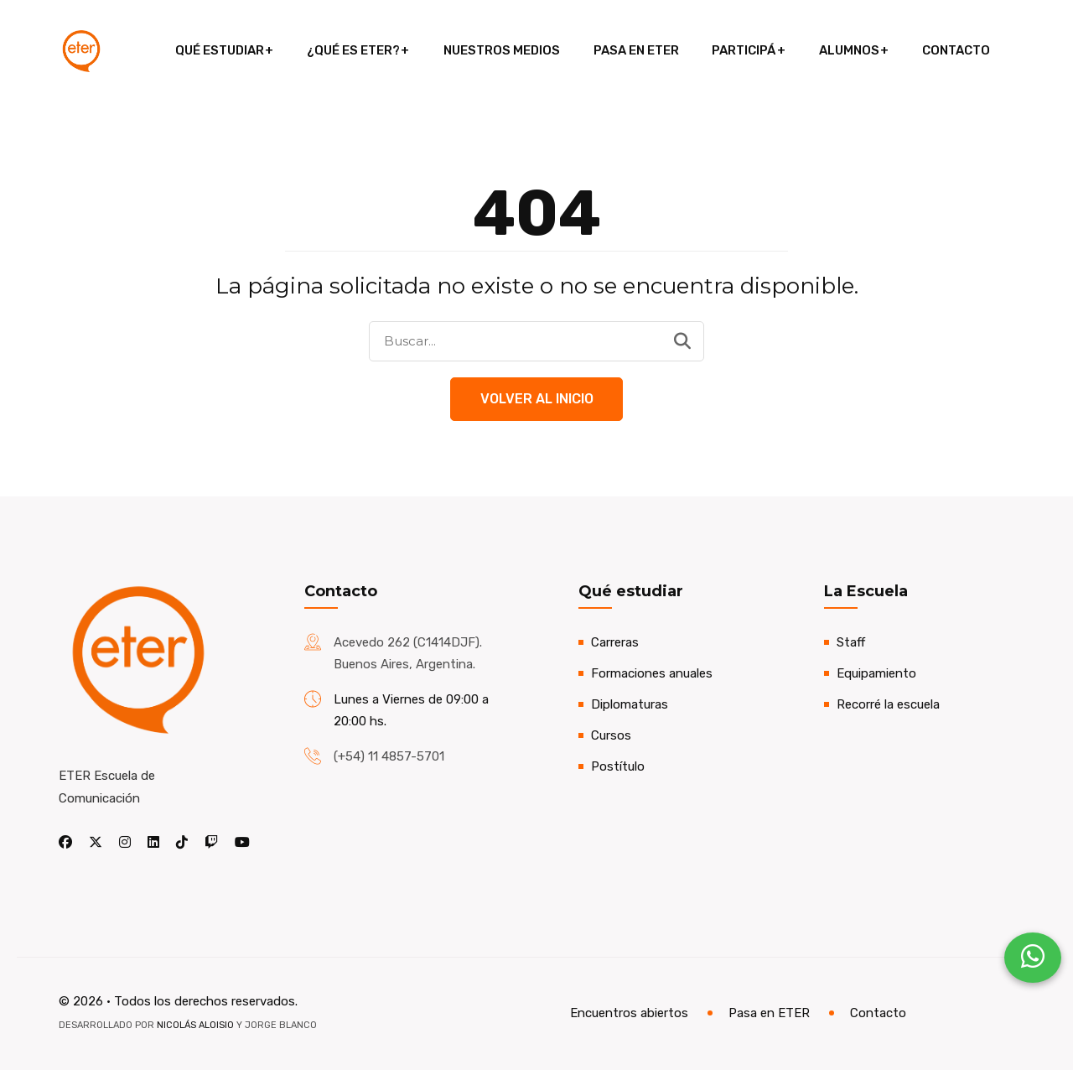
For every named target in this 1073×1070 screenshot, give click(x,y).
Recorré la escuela (888, 704)
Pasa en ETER (635, 50)
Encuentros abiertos (629, 1013)
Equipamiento (876, 673)
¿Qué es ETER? (355, 50)
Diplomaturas (629, 704)
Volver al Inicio (537, 399)
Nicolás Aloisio (195, 1025)
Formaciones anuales (652, 673)
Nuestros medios (502, 50)
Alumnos (846, 50)
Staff (851, 642)
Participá (742, 50)
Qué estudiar (223, 50)
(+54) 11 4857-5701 (389, 756)
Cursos (611, 735)
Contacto (952, 50)
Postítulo (618, 766)
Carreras (615, 642)
